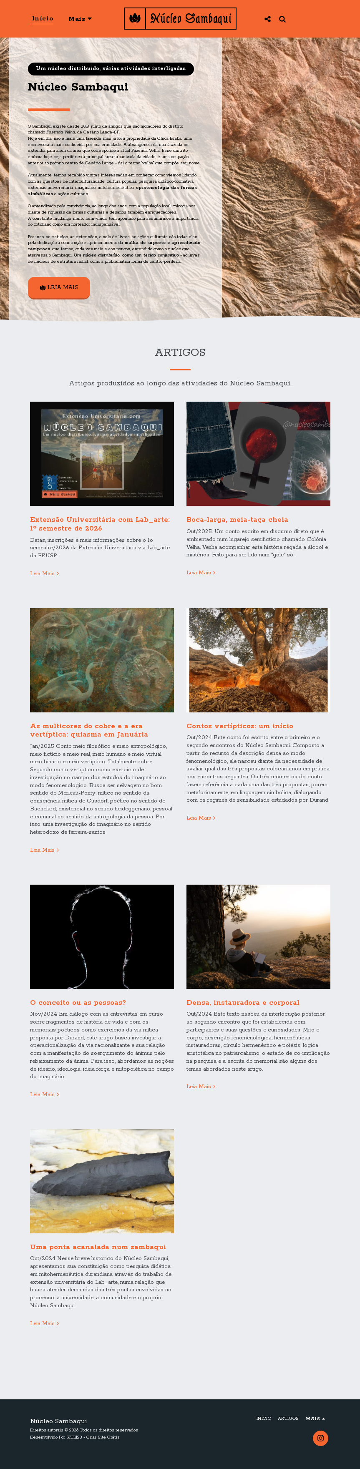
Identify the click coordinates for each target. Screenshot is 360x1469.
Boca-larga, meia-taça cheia (237, 525)
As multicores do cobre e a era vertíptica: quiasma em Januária (89, 736)
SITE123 (74, 1437)
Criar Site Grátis (103, 1437)
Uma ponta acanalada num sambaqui (98, 1252)
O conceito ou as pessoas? (78, 1008)
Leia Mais (45, 579)
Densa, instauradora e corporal (243, 1008)
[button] (267, 19)
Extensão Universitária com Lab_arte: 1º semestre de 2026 (100, 529)
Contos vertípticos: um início (239, 731)
